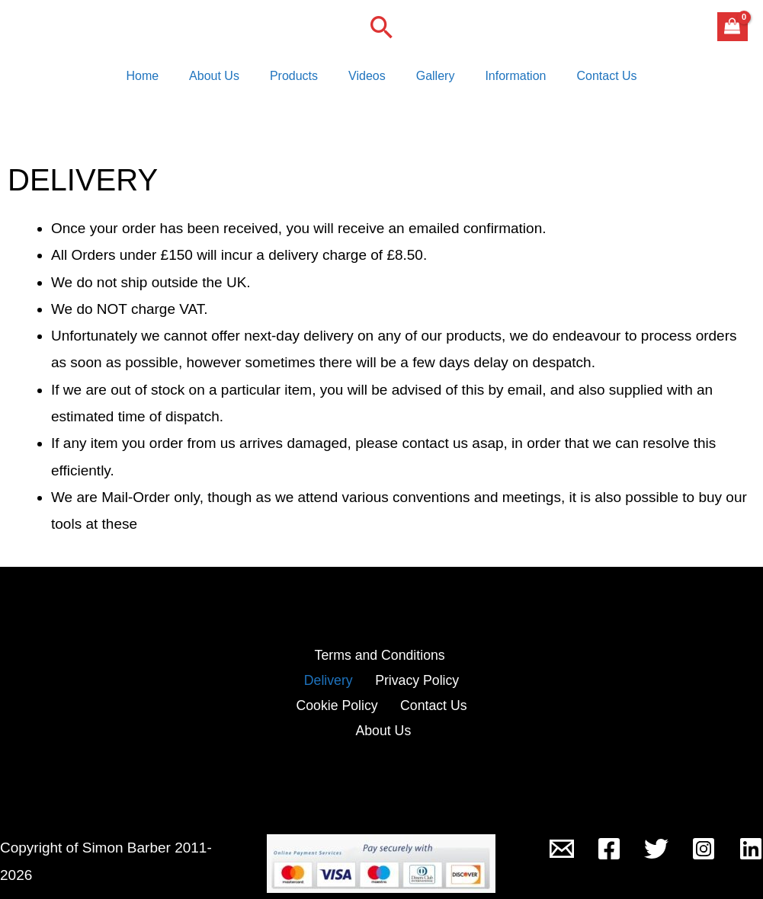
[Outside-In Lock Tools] (562, 837)
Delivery (455, 664)
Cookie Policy (434, 691)
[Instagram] (703, 837)
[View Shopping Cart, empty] (732, 26)
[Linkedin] (751, 837)
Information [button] (503, 79)
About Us (226, 79)
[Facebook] (609, 837)
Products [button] (300, 79)
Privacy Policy (330, 691)
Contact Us (588, 79)
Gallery (429, 79)
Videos (367, 79)
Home (160, 79)
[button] (382, 27)
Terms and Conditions (344, 664)
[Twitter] (656, 837)
